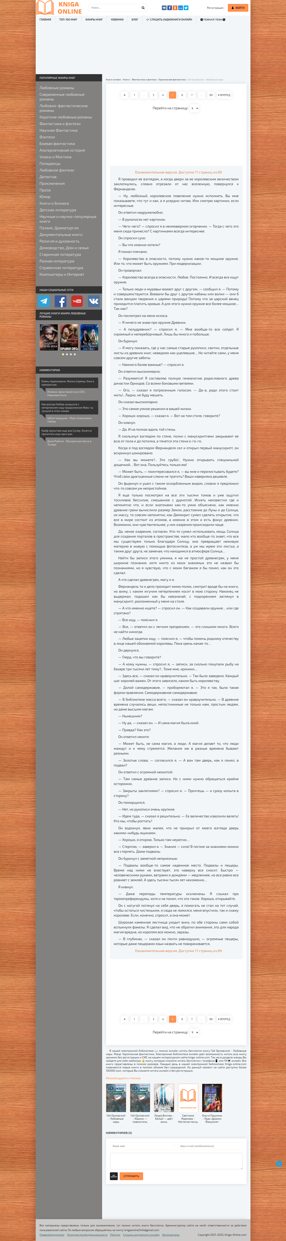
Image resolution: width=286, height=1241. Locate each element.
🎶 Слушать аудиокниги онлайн (169, 19)
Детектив (48, 176)
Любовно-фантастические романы (64, 108)
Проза (45, 190)
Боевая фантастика (57, 143)
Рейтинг (115, 1234)
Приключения (52, 183)
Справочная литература (61, 267)
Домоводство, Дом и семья (64, 247)
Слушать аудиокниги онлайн (141, 1234)
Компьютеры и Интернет (62, 274)
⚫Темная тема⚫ (213, 19)
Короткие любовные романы (66, 117)
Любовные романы (57, 87)
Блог (135, 19)
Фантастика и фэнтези (60, 123)
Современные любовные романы (62, 96)
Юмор (45, 196)
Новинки (117, 19)
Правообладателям (52, 1234)
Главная (45, 19)
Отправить (131, 1176)
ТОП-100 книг (68, 19)
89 (211, 95)
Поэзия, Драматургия (59, 227)
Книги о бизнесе (54, 203)
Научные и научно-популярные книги (68, 218)
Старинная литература (60, 254)
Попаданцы (50, 163)
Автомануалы (170, 1234)
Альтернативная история (62, 150)
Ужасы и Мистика (56, 156)
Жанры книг (94, 19)
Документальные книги (61, 234)
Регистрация (215, 7)
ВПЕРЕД (224, 95)
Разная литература (57, 261)
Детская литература (58, 209)
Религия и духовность (59, 241)
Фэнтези (47, 136)
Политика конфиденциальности (87, 1234)
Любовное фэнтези (57, 170)
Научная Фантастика (59, 130)
